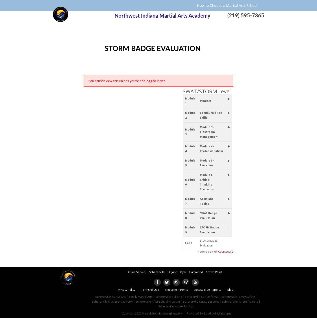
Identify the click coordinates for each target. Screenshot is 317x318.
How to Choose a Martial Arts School (227, 5)
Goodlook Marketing (216, 313)
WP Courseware (223, 252)
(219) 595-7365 (245, 15)
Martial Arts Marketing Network (162, 313)
